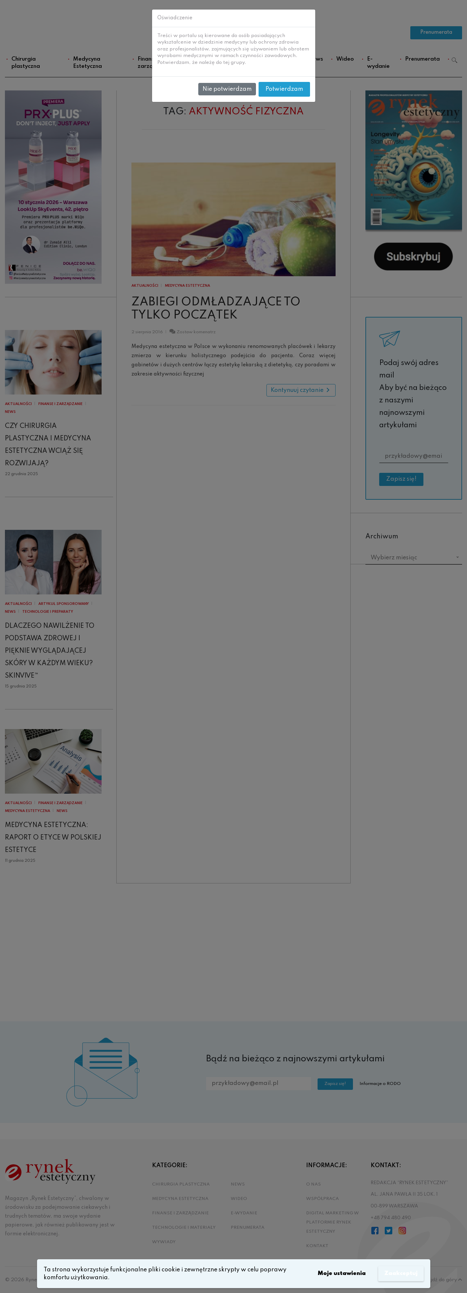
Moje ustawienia (339, 1274)
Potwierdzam (284, 89)
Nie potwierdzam (227, 89)
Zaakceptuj (400, 1274)
